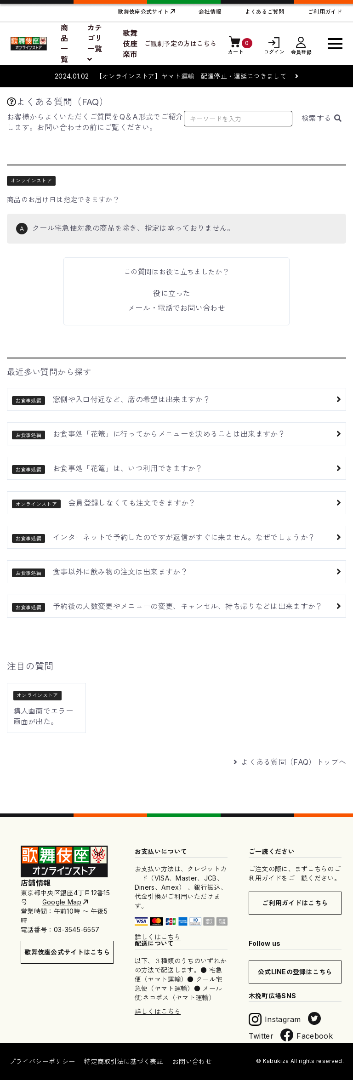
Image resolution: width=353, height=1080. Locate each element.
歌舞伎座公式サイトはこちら (67, 952)
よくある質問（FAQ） (57, 102)
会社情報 (210, 11)
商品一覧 (64, 43)
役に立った (172, 293)
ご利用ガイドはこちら (295, 903)
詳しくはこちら (158, 937)
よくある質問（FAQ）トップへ (289, 762)
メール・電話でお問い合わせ (176, 308)
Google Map (61, 902)
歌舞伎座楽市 (130, 43)
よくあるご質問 (265, 11)
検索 (322, 118)
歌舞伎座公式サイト (143, 11)
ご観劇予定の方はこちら (180, 43)
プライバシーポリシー (42, 1061)
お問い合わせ (192, 1061)
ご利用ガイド (325, 11)
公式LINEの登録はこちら (295, 972)
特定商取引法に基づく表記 (123, 1061)
